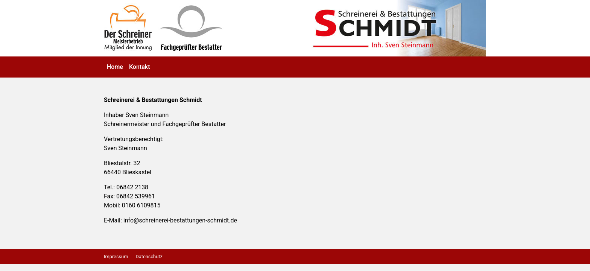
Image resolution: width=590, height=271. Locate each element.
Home (115, 66)
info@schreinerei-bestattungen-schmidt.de (180, 220)
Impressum (116, 256)
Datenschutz (148, 256)
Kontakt (139, 66)
